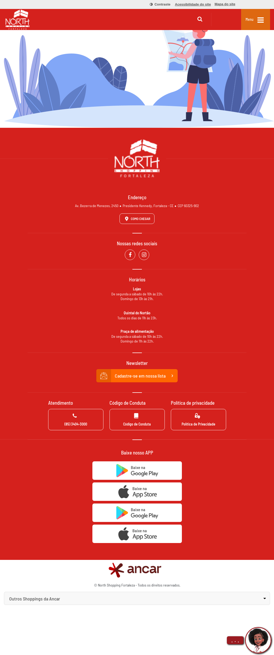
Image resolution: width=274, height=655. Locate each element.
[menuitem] (157, 4)
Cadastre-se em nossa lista (137, 375)
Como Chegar (136, 219)
